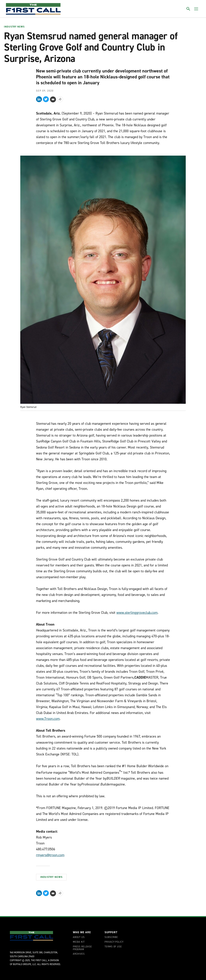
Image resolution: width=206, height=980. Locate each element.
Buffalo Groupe (22, 964)
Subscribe (111, 937)
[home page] (33, 9)
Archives (79, 954)
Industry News (14, 27)
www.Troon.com (48, 718)
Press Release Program (82, 948)
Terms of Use (113, 946)
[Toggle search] (188, 9)
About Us (79, 937)
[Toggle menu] (196, 9)
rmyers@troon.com (50, 855)
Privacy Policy (114, 942)
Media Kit (79, 942)
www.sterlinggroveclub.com (137, 612)
